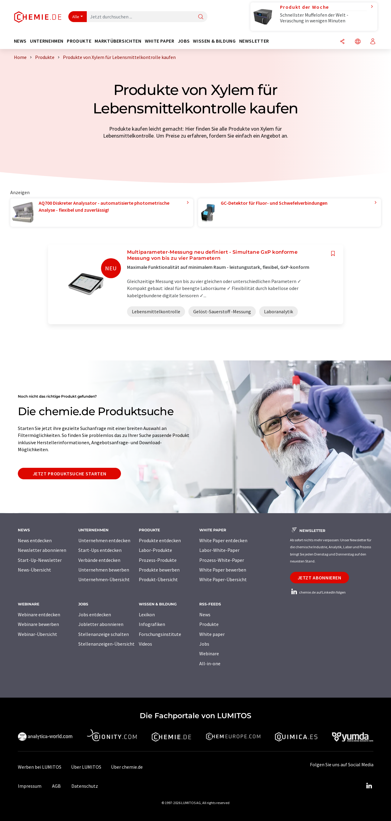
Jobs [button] (184, 41)
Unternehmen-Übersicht (104, 579)
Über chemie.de (127, 767)
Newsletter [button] (254, 41)
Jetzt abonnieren (319, 578)
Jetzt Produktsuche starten (69, 474)
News (204, 614)
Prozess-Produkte (158, 560)
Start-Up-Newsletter (40, 560)
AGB (56, 786)
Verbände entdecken (99, 560)
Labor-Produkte (155, 550)
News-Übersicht (34, 570)
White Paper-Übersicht (223, 579)
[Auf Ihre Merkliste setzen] (332, 253)
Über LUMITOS (86, 767)
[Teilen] (342, 41)
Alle (76, 16)
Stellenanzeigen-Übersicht (106, 644)
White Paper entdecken (223, 540)
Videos (145, 644)
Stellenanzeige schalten (103, 634)
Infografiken (152, 624)
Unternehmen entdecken (104, 540)
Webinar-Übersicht (37, 634)
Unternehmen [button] (47, 41)
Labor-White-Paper (219, 550)
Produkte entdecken (160, 540)
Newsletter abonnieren (42, 550)
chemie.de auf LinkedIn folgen (318, 592)
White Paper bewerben (222, 570)
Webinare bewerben (38, 624)
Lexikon (147, 614)
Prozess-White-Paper (221, 560)
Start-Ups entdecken (100, 550)
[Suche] (201, 17)
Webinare (209, 653)
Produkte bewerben (159, 570)
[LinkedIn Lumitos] (369, 786)
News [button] (20, 41)
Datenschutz (84, 786)
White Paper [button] (159, 41)
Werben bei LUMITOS (39, 767)
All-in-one (209, 663)
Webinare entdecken (39, 614)
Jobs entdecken (94, 614)
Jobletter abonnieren (100, 624)
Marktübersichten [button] (118, 41)
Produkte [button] (79, 41)
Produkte (209, 624)
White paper (212, 634)
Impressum (29, 786)
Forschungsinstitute (160, 634)
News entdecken (35, 540)
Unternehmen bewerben (103, 570)
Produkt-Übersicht (158, 579)
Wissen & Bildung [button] (214, 41)
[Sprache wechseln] (358, 41)
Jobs (204, 644)
